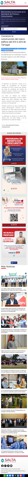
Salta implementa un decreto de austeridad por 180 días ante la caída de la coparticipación (13, 351)
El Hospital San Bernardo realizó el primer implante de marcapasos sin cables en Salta (12, 451)
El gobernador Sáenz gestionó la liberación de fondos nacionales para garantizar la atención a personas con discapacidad (13, 310)
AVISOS (14, 262)
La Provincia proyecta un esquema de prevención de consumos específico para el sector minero (14, 391)
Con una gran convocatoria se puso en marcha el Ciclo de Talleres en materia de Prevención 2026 (13, 371)
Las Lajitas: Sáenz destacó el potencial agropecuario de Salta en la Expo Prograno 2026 (13, 289)
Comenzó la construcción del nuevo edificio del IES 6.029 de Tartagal (13, 40)
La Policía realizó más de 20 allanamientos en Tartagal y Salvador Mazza (13, 411)
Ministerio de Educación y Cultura (9, 48)
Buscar (14, 31)
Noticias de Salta (22, 48)
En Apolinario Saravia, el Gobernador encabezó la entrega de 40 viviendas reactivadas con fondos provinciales (14, 331)
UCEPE (3, 50)
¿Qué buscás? (5, 26)
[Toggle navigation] (25, 2)
